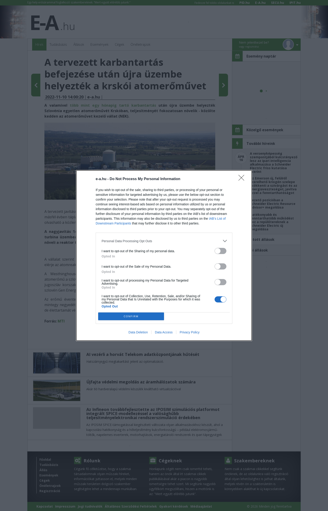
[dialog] (164, 255)
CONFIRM (131, 316)
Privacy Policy (190, 332)
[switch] (220, 251)
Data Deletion (138, 332)
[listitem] (164, 241)
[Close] (242, 179)
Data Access (164, 332)
